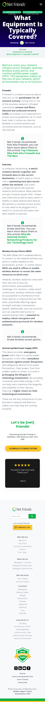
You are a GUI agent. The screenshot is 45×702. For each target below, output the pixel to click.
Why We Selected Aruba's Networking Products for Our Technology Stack (22, 238)
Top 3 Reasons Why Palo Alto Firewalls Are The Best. (23, 153)
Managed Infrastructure (22, 565)
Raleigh (23, 595)
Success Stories (22, 581)
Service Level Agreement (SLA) (22, 676)
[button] (41, 4)
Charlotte (22, 607)
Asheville (22, 613)
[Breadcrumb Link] (22, 49)
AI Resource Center (23, 626)
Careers (22, 549)
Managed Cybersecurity (22, 568)
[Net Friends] (21, 509)
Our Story (23, 543)
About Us (22, 540)
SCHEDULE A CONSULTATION (23, 448)
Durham (22, 601)
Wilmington (22, 589)
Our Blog (22, 623)
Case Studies (22, 578)
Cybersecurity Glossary (22, 635)
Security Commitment (22, 546)
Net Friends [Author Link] (30, 43)
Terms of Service (22, 679)
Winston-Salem (22, 592)
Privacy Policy (22, 682)
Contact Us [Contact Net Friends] (24, 527)
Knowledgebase (22, 629)
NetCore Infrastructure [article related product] (32, 12)
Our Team (22, 552)
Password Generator (22, 638)
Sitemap (22, 673)
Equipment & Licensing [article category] (12, 12)
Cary (22, 610)
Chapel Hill (22, 604)
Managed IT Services (22, 562)
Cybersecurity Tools (22, 632)
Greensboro (23, 598)
